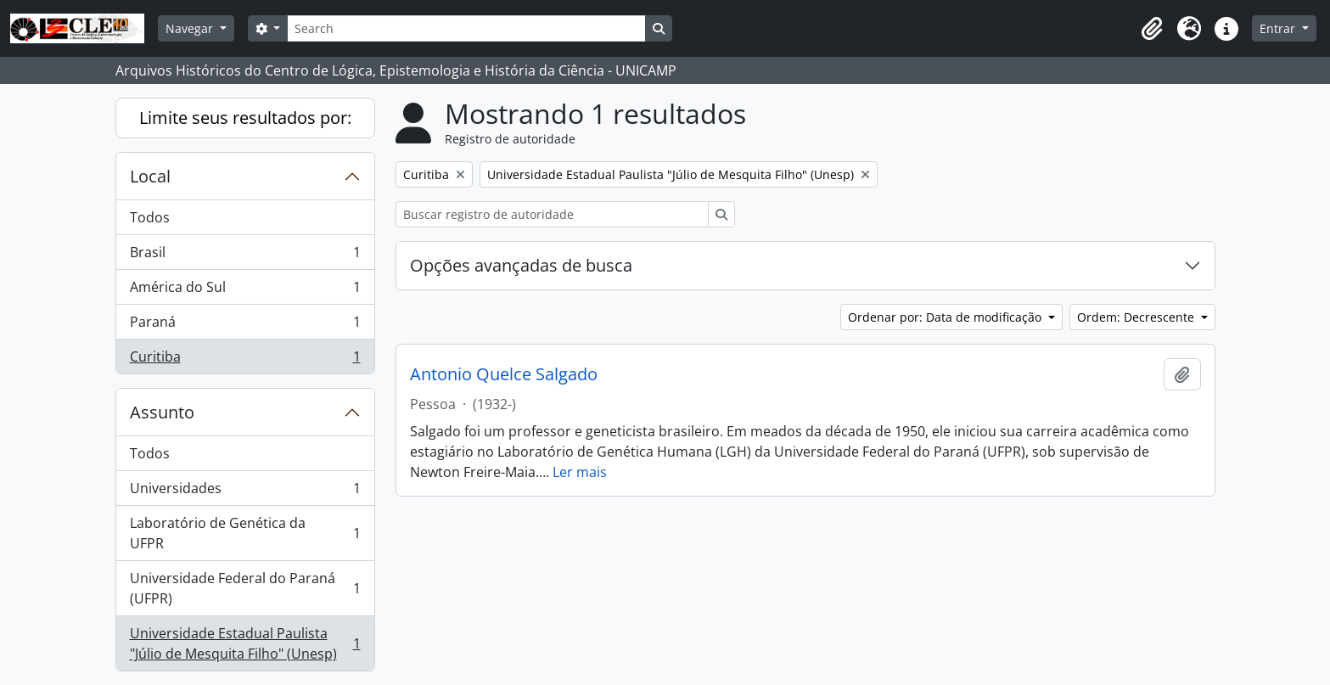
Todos (150, 217)
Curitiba (245, 359)
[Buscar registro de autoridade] (552, 214)
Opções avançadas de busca (521, 265)
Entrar (1279, 28)
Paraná (245, 326)
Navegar (191, 28)
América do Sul (245, 291)
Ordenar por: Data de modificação (946, 317)
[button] (1151, 29)
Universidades (245, 492)
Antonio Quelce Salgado (504, 374)
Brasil (245, 256)
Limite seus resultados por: (245, 117)
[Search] (466, 28)
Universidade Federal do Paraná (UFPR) (245, 588)
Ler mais (580, 472)
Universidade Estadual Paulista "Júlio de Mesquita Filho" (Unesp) (245, 643)
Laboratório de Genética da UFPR (245, 533)
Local (150, 176)
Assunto (162, 412)
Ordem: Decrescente (1137, 317)
